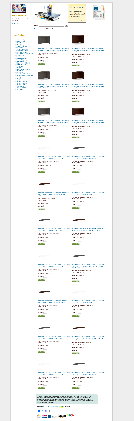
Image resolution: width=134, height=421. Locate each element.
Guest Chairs (20, 55)
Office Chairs (20, 66)
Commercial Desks (22, 49)
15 (64, 407)
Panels (18, 67)
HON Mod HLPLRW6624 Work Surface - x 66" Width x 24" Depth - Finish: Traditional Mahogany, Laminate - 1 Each (88, 338)
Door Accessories (21, 52)
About (13, 25)
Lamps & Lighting (21, 60)
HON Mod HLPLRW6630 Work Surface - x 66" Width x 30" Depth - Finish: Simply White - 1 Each (54, 373)
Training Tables (21, 87)
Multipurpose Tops (22, 64)
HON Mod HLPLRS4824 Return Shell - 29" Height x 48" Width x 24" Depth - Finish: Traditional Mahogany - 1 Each (88, 122)
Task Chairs (20, 86)
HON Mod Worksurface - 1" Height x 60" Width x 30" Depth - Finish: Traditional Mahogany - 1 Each (53, 301)
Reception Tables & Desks (24, 74)
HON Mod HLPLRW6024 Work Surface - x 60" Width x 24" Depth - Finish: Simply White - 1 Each (88, 193)
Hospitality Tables (21, 58)
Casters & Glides (21, 46)
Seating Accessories (22, 77)
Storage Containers (22, 83)
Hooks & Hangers (21, 57)
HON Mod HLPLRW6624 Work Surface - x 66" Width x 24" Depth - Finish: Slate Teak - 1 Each (54, 337)
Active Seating (20, 40)
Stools (18, 80)
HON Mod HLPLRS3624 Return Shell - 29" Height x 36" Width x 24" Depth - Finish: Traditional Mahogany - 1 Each (88, 50)
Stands (18, 78)
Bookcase (19, 44)
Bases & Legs (20, 41)
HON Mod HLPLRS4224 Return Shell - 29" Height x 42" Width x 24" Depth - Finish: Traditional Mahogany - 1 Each (88, 86)
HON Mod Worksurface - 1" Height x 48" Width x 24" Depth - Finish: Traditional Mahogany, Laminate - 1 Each (53, 194)
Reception (19, 72)
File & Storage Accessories (24, 54)
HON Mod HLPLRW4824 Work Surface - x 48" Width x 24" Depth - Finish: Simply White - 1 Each (54, 157)
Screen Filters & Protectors (24, 75)
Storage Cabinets (21, 81)
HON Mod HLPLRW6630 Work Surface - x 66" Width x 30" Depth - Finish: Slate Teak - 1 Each (88, 373)
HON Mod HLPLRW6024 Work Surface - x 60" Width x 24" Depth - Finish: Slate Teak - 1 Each (54, 229)
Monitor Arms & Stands (23, 63)
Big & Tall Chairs (21, 43)
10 (54, 407)
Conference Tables (22, 50)
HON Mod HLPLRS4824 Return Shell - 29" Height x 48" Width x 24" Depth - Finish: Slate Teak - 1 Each (53, 121)
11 (56, 407)
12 (58, 407)
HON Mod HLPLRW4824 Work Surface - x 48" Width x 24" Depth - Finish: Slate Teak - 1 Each (88, 157)
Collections (19, 47)
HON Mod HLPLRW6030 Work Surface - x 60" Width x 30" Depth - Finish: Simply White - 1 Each (54, 265)
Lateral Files (20, 61)
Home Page (15, 23)
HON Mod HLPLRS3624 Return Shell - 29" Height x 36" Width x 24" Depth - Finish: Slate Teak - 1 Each (53, 49)
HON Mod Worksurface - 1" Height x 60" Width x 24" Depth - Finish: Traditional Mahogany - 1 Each (87, 229)
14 (62, 407)
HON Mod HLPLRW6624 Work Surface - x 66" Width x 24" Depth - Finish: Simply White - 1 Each (88, 301)
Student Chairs (20, 84)
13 (60, 407)
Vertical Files (20, 89)
